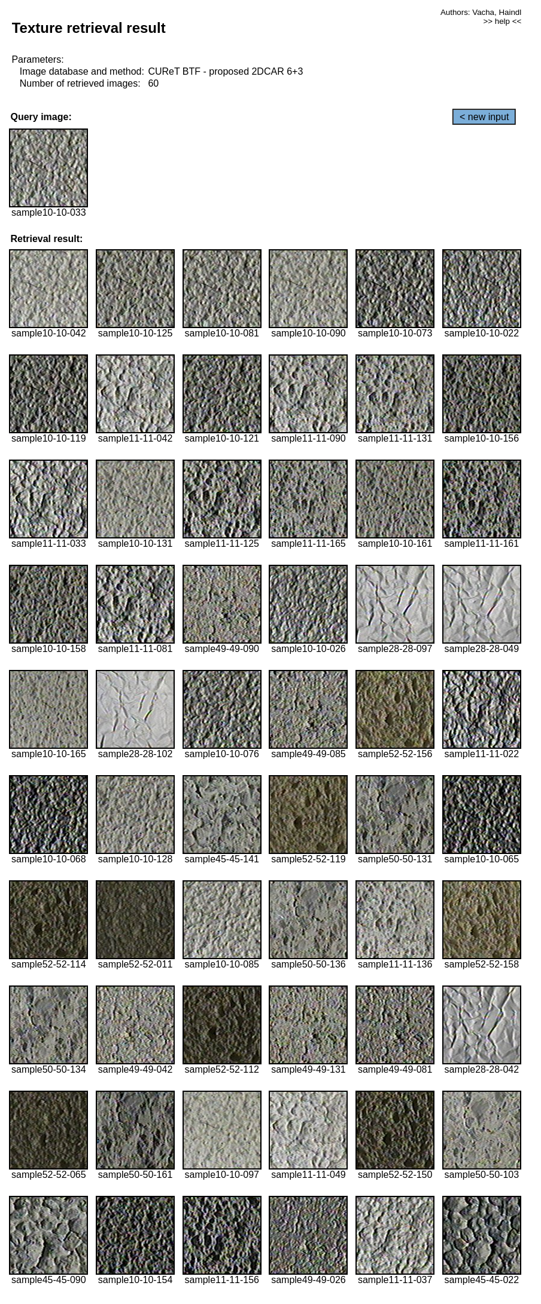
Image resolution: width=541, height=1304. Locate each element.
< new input (484, 117)
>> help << (502, 21)
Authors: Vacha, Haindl (480, 12)
